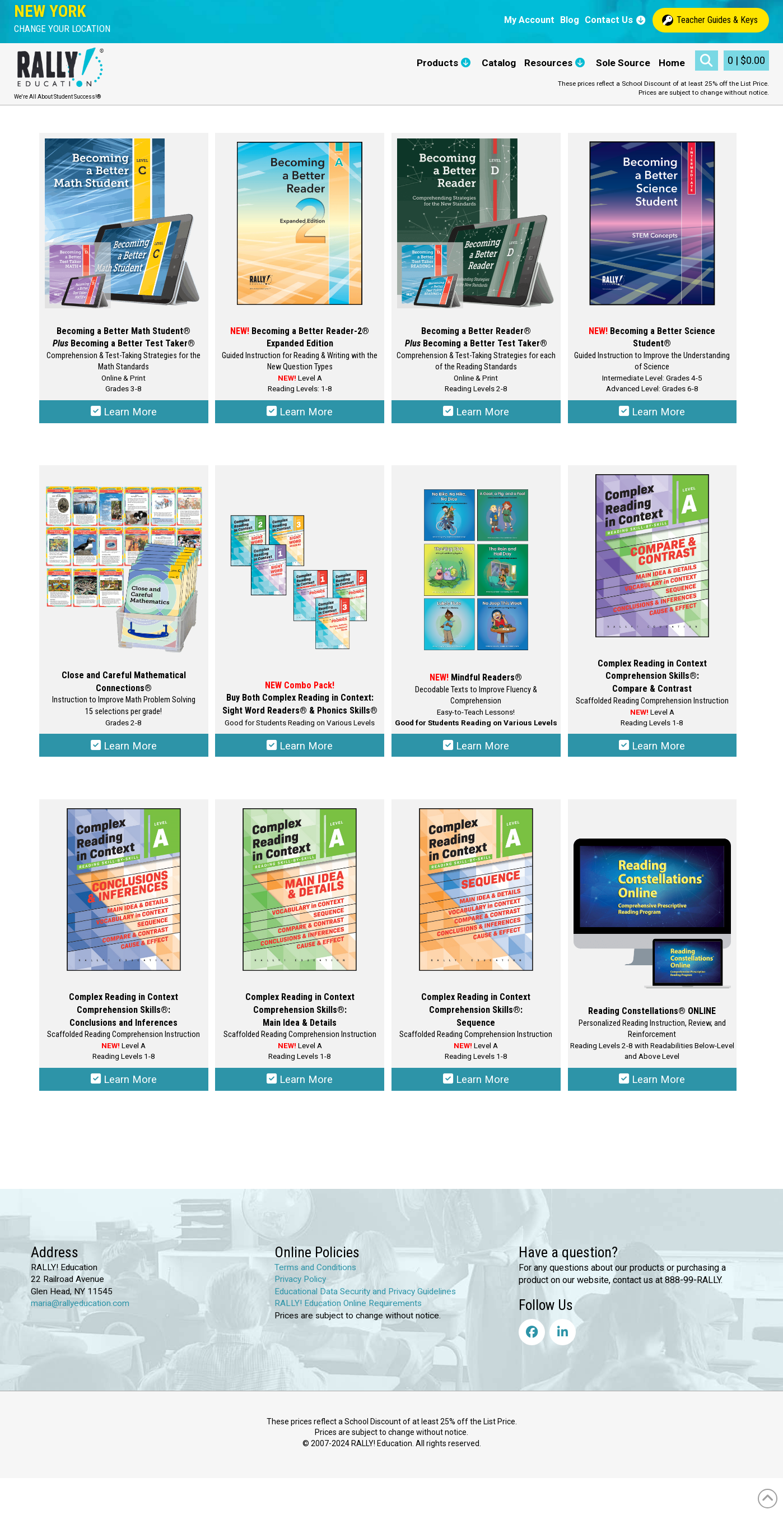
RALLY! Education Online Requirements (348, 1312)
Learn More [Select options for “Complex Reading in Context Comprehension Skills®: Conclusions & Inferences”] (123, 1086)
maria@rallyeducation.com (80, 1312)
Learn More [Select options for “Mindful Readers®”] (476, 750)
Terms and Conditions (315, 1275)
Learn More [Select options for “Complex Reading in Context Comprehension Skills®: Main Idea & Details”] (300, 1086)
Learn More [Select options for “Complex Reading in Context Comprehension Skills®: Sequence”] (476, 1086)
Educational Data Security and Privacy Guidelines (365, 1299)
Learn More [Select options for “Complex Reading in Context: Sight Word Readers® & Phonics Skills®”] (300, 750)
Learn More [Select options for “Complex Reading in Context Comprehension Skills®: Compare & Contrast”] (652, 750)
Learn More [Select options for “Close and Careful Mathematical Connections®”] (123, 750)
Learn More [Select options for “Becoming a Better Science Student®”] (652, 413)
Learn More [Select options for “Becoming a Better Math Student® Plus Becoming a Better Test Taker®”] (123, 413)
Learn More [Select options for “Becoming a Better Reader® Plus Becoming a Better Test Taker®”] (476, 413)
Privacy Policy (300, 1287)
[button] (62, 29)
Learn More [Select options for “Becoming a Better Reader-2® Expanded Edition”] (300, 413)
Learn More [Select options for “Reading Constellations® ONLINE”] (652, 1086)
